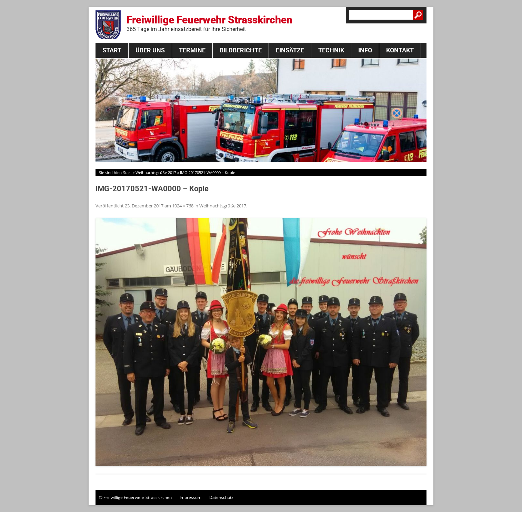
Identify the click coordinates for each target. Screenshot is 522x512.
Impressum (190, 497)
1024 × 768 (182, 206)
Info (365, 50)
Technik (331, 50)
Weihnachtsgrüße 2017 (155, 172)
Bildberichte (241, 50)
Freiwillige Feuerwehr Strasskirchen (209, 23)
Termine (192, 50)
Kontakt (400, 50)
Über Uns (150, 50)
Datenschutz (221, 497)
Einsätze (290, 50)
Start (111, 50)
